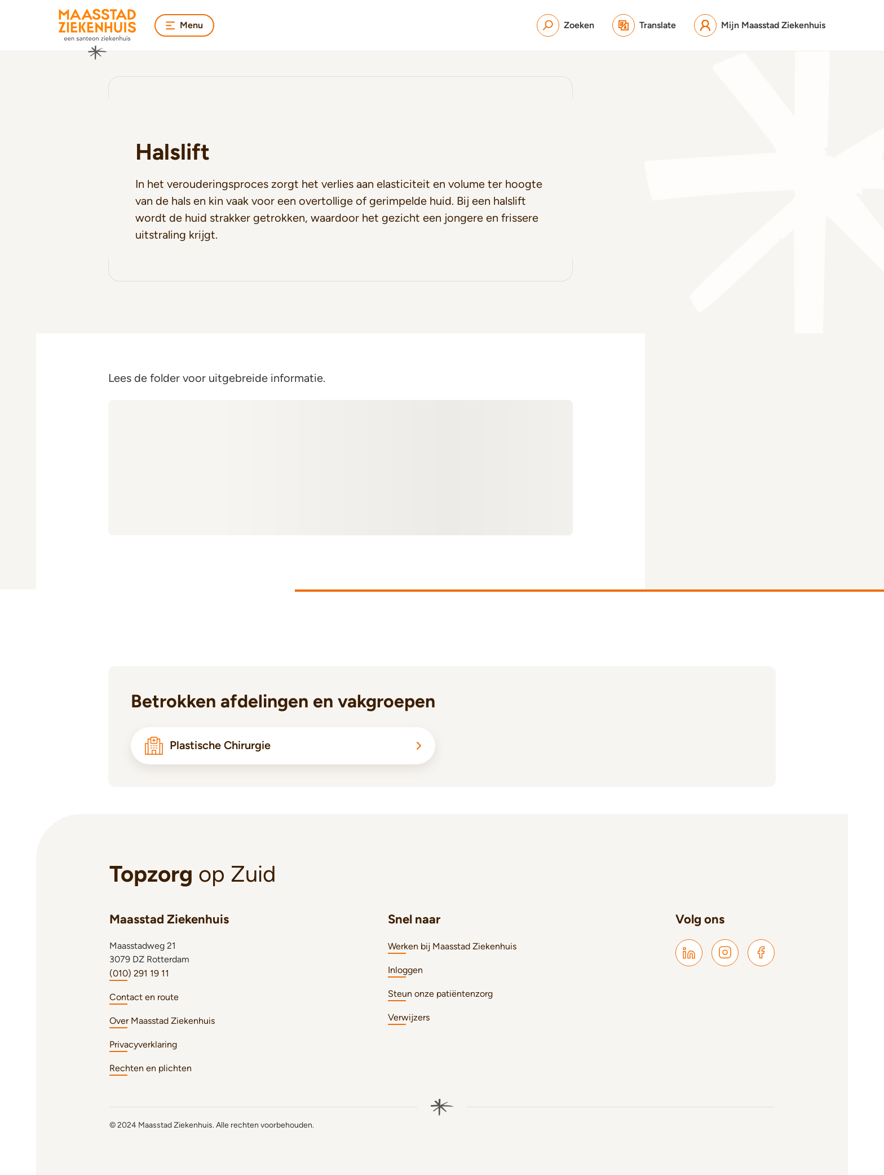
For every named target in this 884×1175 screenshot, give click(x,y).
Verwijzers (409, 1017)
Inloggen (405, 970)
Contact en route (144, 997)
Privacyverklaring (143, 1044)
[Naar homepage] (97, 34)
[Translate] (644, 25)
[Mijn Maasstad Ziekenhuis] (759, 25)
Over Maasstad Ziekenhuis (162, 1020)
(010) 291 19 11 (139, 973)
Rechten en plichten (150, 1068)
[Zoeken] (565, 25)
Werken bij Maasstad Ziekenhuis (452, 946)
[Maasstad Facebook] (761, 952)
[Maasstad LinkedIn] (688, 952)
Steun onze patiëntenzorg (440, 993)
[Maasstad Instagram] (725, 952)
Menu (184, 25)
